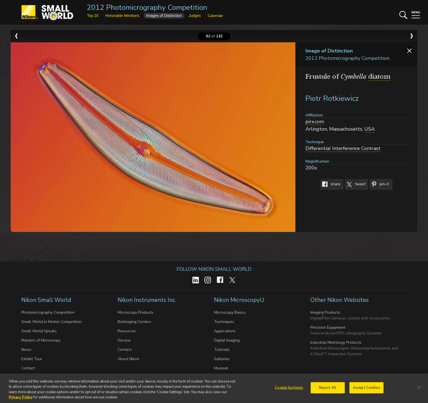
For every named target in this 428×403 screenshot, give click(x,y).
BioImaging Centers (134, 321)
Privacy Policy (20, 399)
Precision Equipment (327, 327)
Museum (221, 368)
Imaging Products (325, 312)
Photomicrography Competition (48, 312)
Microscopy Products (135, 312)
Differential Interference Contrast (343, 148)
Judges (195, 15)
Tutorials (222, 349)
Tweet (355, 184)
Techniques (224, 321)
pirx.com (314, 121)
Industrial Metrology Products (335, 342)
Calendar (215, 15)
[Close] (419, 390)
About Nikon (128, 358)
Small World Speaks (39, 331)
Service (124, 340)
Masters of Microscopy (40, 340)
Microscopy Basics (230, 312)
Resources (127, 331)
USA (369, 129)
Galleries (222, 358)
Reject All (327, 389)
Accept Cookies (366, 389)
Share (330, 184)
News (26, 349)
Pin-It (379, 184)
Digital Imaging (227, 340)
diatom (379, 76)
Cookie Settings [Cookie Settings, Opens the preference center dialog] (289, 389)
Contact (28, 368)
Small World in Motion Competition (51, 321)
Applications (225, 331)
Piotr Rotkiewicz (332, 98)
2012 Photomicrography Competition (147, 7)
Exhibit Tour (31, 358)
